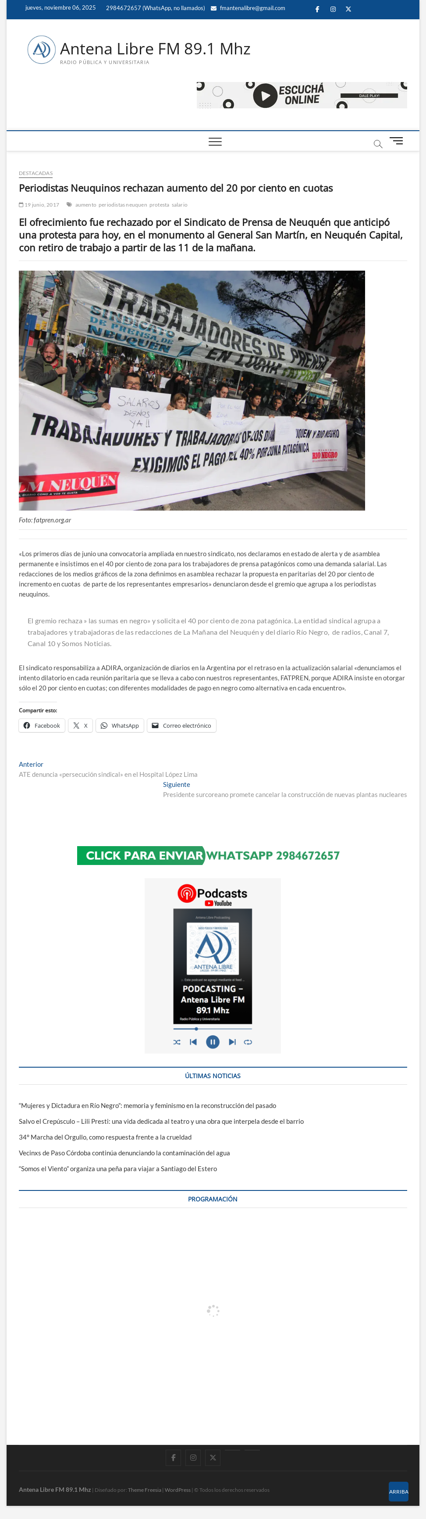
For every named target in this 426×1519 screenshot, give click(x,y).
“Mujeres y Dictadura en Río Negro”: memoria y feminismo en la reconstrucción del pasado (147, 1105)
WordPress (178, 1490)
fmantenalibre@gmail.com (248, 7)
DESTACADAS (36, 173)
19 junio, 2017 (39, 204)
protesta (159, 204)
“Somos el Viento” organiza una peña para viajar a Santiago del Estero (118, 1168)
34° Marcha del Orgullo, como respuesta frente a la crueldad (105, 1137)
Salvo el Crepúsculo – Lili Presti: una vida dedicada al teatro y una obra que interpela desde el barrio (161, 1121)
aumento (85, 204)
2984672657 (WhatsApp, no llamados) (155, 7)
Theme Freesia (144, 1490)
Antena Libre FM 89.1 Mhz (155, 48)
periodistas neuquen (123, 204)
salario (180, 204)
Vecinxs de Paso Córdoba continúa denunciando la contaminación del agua (124, 1153)
